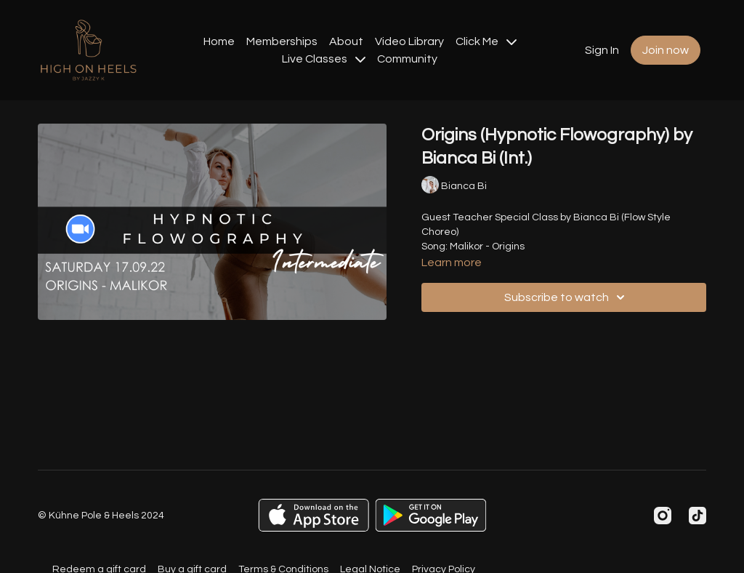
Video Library (409, 41)
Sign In (602, 50)
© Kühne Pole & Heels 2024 (101, 515)
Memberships (282, 41)
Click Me (486, 41)
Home (219, 41)
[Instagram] (662, 515)
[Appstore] (313, 515)
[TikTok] (697, 515)
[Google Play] (431, 515)
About (346, 41)
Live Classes (323, 59)
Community (407, 59)
